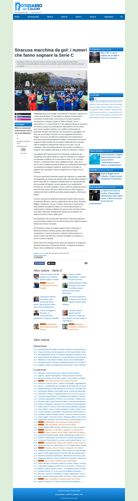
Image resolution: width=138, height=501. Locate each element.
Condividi (39, 263)
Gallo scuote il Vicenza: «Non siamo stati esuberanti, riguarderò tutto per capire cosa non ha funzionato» (78, 407)
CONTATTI (69, 494)
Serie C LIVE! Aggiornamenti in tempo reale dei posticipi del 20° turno (64, 453)
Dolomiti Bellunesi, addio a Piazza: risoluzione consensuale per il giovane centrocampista (72, 349)
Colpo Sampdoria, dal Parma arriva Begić (57, 425)
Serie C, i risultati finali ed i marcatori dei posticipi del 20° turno (62, 386)
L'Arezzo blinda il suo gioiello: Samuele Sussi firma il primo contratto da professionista (71, 412)
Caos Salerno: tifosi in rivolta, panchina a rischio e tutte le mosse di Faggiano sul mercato (72, 409)
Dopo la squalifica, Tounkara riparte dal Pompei (59, 479)
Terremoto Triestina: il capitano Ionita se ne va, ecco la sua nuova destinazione (68, 394)
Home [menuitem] (17, 17)
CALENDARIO (59, 494)
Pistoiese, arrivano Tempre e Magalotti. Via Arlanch (60, 448)
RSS (81, 494)
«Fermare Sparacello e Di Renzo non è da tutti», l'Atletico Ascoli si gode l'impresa (69, 399)
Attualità (93, 170)
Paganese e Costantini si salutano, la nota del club (78, 326)
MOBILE (76, 494)
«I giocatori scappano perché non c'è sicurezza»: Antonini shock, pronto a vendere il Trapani (73, 466)
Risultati (23, 153)
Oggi (91, 99)
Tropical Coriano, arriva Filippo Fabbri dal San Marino (61, 432)
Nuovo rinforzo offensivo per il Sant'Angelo (57, 461)
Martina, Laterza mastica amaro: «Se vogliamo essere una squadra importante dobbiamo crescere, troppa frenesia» (82, 468)
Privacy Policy (75, 491)
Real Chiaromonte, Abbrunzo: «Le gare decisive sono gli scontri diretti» (65, 357)
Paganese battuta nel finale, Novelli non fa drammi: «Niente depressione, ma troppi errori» (72, 458)
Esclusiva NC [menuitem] (33, 17)
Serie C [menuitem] (79, 17)
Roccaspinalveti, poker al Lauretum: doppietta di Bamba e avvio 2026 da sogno (68, 355)
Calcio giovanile (96, 187)
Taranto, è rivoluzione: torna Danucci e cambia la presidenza (61, 438)
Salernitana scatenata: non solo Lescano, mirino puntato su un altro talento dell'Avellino (71, 419)
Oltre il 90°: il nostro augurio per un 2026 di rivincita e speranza (110, 55)
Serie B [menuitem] (64, 17)
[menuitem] (121, 17)
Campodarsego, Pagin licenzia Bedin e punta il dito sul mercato (65, 443)
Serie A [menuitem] (50, 17)
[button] (23, 149)
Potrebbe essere (22, 146)
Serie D (41, 253)
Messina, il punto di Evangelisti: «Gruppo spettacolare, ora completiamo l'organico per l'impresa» (75, 474)
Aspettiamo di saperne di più (23, 142)
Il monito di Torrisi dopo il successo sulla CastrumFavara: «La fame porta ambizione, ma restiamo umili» (77, 440)
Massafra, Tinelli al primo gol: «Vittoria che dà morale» (59, 373)
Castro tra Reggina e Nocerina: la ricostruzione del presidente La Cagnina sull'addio (70, 404)
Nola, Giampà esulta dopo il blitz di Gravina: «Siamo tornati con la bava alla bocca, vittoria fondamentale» (78, 476)
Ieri (96, 99)
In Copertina (95, 49)
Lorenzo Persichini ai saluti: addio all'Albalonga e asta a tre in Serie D (64, 435)
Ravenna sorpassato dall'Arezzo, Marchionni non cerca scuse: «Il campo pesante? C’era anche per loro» (78, 456)
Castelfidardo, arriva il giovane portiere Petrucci (49, 326)
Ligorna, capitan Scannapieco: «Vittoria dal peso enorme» (77, 276)
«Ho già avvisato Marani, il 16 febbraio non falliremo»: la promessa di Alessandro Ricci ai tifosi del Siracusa (79, 396)
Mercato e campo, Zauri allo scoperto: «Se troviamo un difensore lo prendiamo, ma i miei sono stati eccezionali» (81, 378)
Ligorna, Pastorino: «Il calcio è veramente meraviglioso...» (60, 481)
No (18, 138)
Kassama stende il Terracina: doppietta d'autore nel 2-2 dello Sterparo (64, 362)
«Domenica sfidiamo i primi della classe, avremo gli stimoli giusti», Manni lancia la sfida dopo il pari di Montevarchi (45, 302)
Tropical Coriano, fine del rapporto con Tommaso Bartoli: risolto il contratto (49, 276)
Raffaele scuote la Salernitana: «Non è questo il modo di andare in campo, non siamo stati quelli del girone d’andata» (82, 450)
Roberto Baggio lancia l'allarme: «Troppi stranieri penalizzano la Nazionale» (111, 176)
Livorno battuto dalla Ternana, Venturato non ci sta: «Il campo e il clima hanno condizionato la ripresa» (77, 427)
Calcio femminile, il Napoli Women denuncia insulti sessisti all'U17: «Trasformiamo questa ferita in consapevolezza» (111, 160)
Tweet (51, 263)
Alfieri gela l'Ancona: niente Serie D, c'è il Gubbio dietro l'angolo (62, 445)
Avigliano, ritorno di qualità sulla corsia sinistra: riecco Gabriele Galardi (65, 365)
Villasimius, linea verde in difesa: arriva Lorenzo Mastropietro (61, 360)
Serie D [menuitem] (93, 17)
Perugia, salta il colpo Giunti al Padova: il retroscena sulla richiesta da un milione (69, 401)
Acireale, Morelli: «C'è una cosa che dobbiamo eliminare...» (60, 471)
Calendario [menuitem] (108, 17)
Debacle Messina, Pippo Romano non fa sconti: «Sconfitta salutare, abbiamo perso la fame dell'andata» (74, 288)
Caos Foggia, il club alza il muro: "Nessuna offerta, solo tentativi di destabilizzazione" (70, 417)
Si (17, 136)
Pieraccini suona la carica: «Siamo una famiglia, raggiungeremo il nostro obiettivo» (69, 383)
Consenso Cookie (64, 491)
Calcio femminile (97, 151)
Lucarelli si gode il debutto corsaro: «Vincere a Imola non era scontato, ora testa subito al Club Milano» (74, 316)
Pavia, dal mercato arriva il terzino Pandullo (49, 285)
